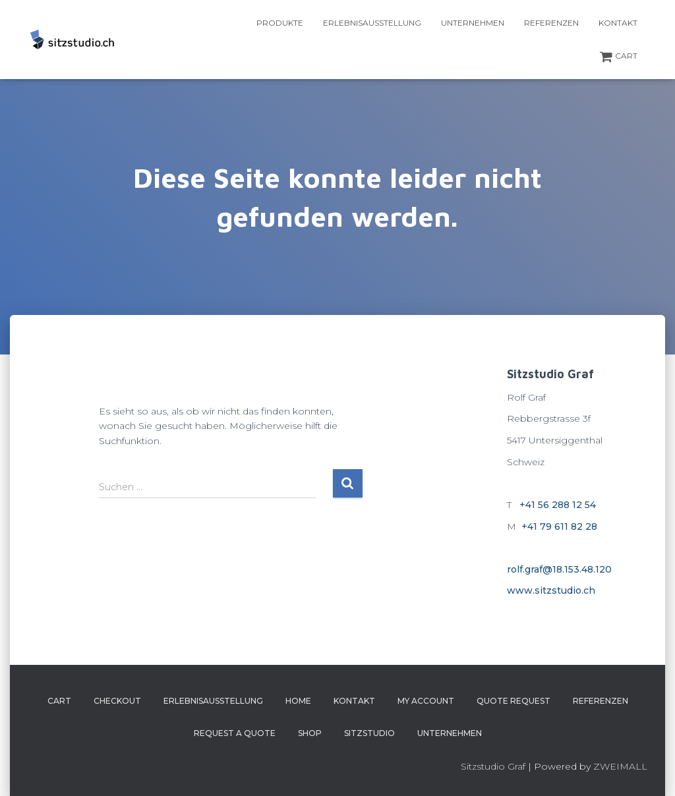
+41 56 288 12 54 (557, 505)
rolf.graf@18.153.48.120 (559, 569)
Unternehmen (472, 23)
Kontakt (618, 23)
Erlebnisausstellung (372, 23)
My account (425, 701)
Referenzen (551, 23)
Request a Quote (235, 733)
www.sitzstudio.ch (551, 590)
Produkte (279, 23)
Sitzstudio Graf (493, 766)
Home (298, 701)
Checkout (117, 701)
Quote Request (513, 701)
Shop (310, 733)
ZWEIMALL (620, 766)
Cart (618, 56)
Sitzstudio (369, 733)
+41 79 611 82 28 (559, 526)
